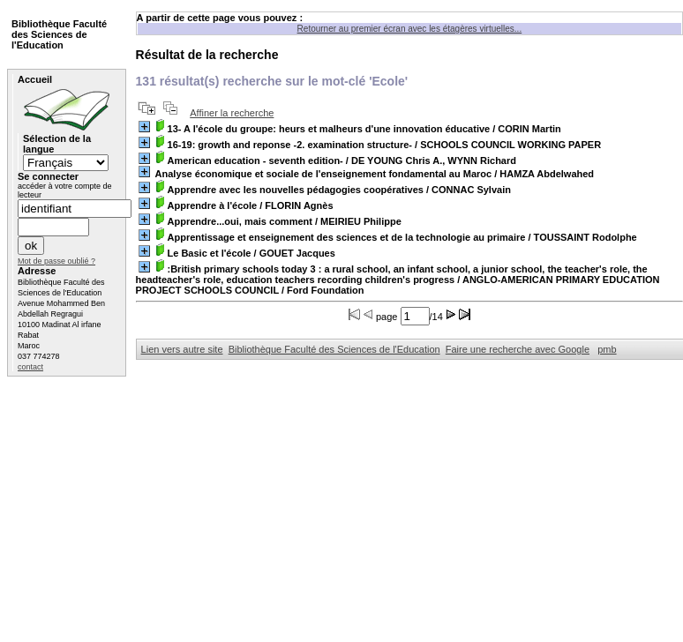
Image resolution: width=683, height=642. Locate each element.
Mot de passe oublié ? (56, 261)
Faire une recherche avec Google (517, 349)
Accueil (35, 79)
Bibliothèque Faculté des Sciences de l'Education (334, 349)
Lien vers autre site (182, 349)
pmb (606, 349)
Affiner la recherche (232, 113)
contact (30, 366)
